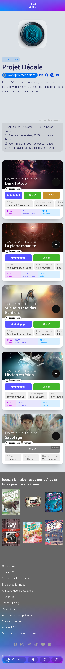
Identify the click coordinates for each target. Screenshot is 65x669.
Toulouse (12, 59)
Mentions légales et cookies (19, 633)
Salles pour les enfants (15, 578)
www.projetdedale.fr (18, 75)
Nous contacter (11, 621)
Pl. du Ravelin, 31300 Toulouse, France (31, 147)
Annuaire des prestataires (17, 590)
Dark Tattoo (16, 183)
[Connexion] (56, 660)
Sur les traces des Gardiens (20, 310)
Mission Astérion (19, 375)
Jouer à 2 (8, 572)
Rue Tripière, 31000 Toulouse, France (30, 143)
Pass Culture (9, 609)
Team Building (10, 603)
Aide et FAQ (9, 627)
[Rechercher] (45, 660)
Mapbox (44, 120)
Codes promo (10, 566)
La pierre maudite (20, 246)
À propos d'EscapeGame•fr (18, 615)
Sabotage (13, 437)
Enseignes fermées (13, 584)
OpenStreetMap (55, 120)
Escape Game (32, 5)
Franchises (8, 596)
